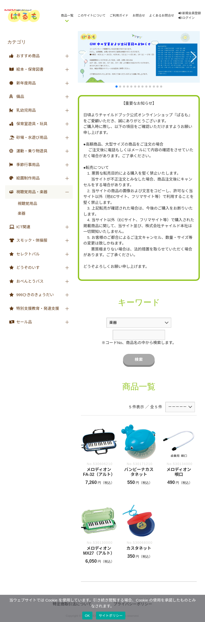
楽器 (21, 213)
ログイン (186, 18)
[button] (83, 57)
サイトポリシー (111, 616)
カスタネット (138, 548)
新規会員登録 (189, 13)
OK (87, 616)
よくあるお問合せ (161, 15)
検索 (139, 359)
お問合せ (139, 15)
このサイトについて (92, 15)
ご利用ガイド (119, 15)
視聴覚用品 (27, 203)
